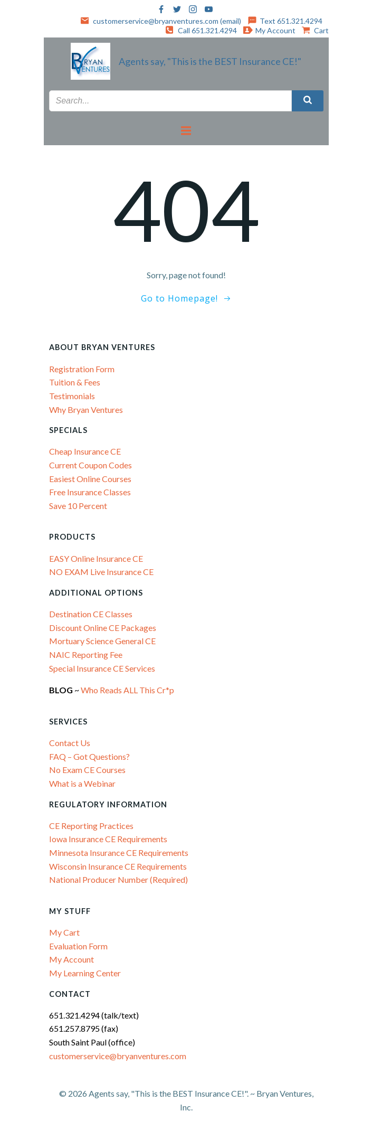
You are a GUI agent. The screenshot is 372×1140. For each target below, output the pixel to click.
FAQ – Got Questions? (89, 756)
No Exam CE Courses (87, 770)
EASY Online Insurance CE (96, 558)
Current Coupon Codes (90, 465)
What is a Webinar (82, 783)
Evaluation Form (78, 946)
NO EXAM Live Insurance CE (101, 572)
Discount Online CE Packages (102, 628)
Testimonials (72, 396)
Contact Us (69, 743)
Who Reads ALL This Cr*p (128, 690)
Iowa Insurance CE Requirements (108, 839)
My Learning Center (85, 973)
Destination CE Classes (90, 614)
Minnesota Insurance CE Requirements (118, 852)
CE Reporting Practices (91, 826)
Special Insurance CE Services (102, 668)
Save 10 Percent (78, 506)
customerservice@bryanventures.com (117, 1056)
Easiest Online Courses (90, 479)
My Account (71, 959)
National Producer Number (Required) (118, 879)
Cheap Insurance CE (85, 451)
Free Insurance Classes (90, 492)
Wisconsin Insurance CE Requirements (118, 866)
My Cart (64, 932)
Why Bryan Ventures (86, 409)
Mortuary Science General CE (102, 641)
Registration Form (82, 369)
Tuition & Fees (74, 382)
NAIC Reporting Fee (85, 654)
